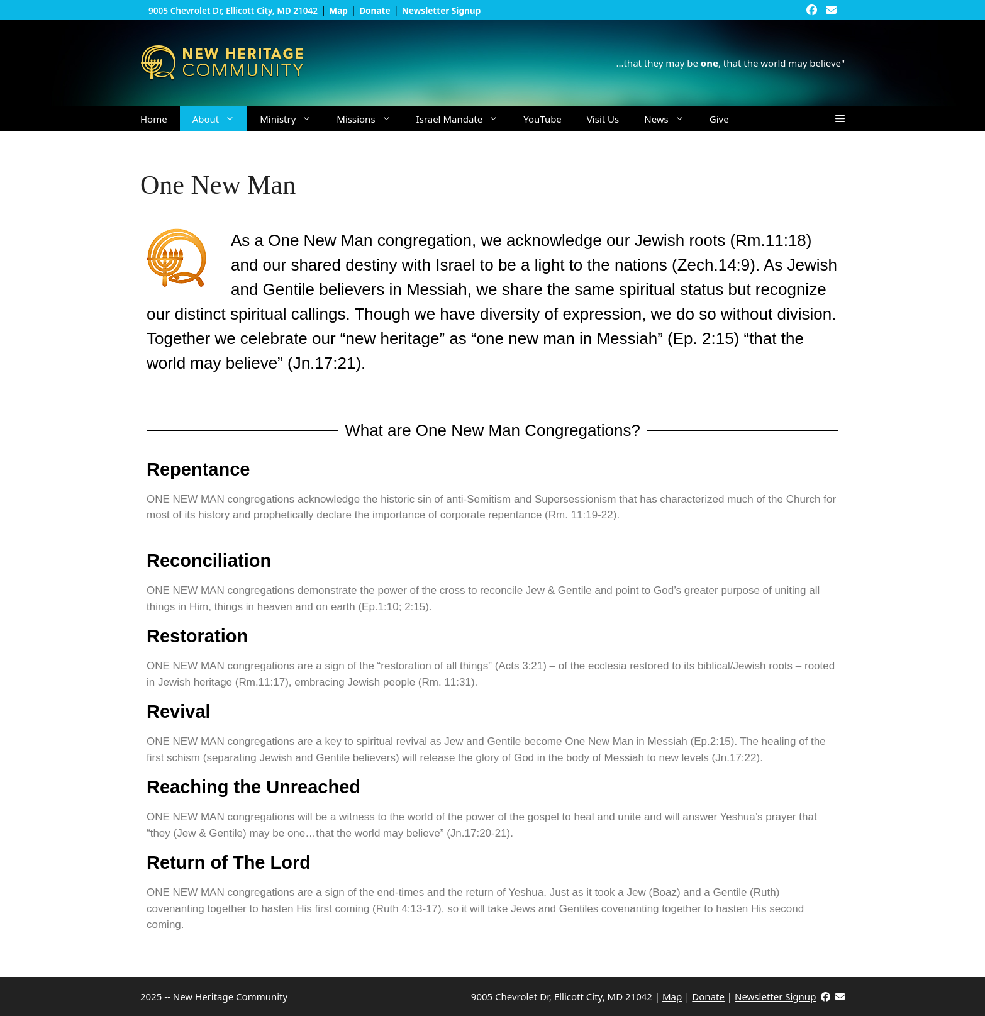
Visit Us (603, 119)
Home (153, 119)
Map (672, 996)
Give (719, 119)
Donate (708, 996)
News (670, 118)
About (220, 118)
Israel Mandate (463, 118)
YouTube (542, 119)
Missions (370, 118)
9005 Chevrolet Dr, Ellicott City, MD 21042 (233, 10)
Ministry (292, 118)
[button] (840, 118)
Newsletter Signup (775, 996)
